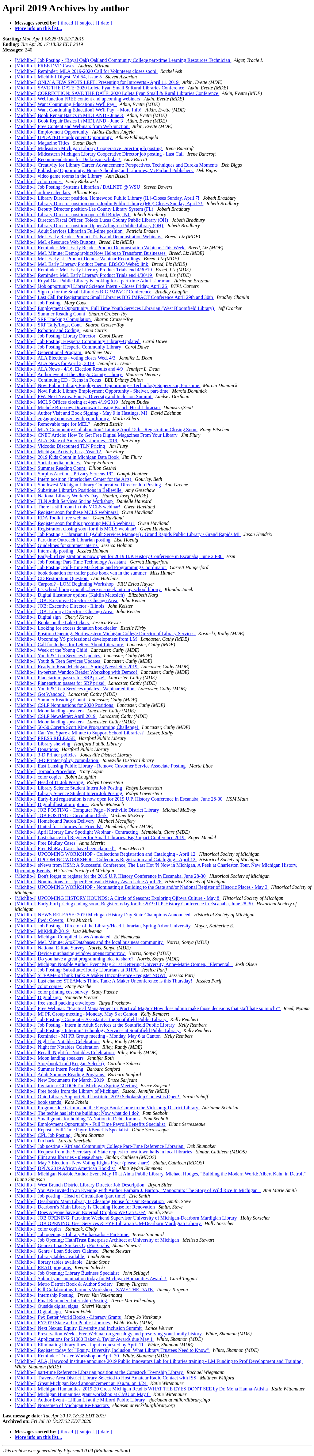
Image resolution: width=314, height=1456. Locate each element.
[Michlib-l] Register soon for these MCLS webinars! (67, 512)
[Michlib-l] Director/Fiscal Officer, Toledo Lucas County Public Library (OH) (92, 220)
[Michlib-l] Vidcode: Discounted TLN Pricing (60, 446)
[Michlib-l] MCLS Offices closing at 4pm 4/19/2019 (67, 402)
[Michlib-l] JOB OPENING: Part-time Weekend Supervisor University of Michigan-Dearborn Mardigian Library (126, 1217)
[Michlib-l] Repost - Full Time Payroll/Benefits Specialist (72, 1129)
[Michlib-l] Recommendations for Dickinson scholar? (68, 159)
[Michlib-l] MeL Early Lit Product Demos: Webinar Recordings (78, 258)
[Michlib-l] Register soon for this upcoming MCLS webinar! (75, 523)
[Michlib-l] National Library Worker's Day (57, 495)
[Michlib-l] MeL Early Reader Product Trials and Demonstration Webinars (89, 236)
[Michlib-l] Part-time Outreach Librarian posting (63, 539)
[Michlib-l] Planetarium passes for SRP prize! (60, 677)
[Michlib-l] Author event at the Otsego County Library (69, 374)
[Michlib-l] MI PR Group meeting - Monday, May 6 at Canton (76, 1014)
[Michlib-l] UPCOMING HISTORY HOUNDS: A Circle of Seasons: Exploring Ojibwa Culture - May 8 (117, 898)
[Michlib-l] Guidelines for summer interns (57, 545)
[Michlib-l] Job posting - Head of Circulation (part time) (71, 1195)
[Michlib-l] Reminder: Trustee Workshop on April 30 (67, 1355)
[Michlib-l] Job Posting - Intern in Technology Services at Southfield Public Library (98, 1030)
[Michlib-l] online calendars (43, 192)
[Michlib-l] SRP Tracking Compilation (53, 319)
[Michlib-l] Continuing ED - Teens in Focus (58, 380)
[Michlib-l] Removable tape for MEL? (53, 424)
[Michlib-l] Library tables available (50, 1256)
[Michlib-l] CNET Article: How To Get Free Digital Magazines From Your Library (97, 435)
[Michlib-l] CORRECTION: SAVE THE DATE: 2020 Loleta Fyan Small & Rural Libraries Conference (117, 93)
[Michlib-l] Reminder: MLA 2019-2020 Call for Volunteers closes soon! (86, 71)
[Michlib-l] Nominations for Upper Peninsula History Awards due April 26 (89, 881)
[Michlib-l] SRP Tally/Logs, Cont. (49, 324)
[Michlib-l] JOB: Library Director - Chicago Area (64, 611)
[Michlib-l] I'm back (35, 1140)
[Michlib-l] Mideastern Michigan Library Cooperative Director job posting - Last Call (100, 154)
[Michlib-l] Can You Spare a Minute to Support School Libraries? (80, 732)
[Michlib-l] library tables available (49, 1262)
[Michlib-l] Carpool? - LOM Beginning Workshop (65, 584)
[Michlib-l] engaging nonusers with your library (62, 418)
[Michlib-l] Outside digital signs (47, 1306)
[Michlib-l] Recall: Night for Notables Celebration (65, 1052)
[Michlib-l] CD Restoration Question (52, 578)
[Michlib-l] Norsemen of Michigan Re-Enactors (62, 1405)
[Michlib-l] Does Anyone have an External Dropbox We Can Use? (80, 1212)
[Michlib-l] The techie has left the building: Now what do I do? (77, 1113)
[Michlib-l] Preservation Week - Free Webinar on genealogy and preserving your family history (109, 1333)
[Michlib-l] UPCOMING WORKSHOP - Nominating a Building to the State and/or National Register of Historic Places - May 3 (142, 887)
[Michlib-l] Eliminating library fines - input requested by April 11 (80, 1344)
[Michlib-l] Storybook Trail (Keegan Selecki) (60, 1063)
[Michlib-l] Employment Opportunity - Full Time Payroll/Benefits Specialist (90, 1124)
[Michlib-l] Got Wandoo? (40, 694)
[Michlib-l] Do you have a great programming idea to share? (75, 958)
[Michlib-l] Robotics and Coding (47, 330)
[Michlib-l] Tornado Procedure (45, 771)
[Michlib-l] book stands (38, 1102)
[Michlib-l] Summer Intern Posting (50, 1069)
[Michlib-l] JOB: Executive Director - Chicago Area (66, 600)
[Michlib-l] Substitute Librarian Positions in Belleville (69, 490)
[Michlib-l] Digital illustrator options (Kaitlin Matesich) (70, 595)
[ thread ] (67, 22)
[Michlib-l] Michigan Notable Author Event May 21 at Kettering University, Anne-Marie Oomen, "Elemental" (124, 964)
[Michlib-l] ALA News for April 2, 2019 (55, 363)
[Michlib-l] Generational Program (48, 352)
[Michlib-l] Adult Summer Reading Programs (60, 1074)
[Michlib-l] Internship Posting (45, 1295)
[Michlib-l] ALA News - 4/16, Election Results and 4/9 (69, 369)
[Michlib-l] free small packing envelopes (55, 1002)
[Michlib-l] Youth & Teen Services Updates (58, 655)
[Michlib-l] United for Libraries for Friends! (59, 826)
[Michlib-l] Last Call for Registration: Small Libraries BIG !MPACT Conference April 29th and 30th (114, 297)
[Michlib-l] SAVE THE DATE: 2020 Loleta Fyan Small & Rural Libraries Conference (100, 87)
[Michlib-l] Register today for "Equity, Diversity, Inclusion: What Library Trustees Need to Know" (112, 1350)
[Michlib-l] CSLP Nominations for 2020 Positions (64, 705)
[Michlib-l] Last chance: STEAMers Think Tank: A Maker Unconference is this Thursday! (104, 980)
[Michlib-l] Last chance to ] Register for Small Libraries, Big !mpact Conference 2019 (100, 837)
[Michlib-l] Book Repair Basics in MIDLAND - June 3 (69, 115)
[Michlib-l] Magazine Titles (43, 142)
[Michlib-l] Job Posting (38, 302)
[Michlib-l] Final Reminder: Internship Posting (61, 1300)
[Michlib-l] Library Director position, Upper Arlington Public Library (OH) (89, 225)
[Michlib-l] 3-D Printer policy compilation (57, 760)
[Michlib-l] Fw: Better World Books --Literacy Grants (68, 1317)
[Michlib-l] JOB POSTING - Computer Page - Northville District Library (87, 810)
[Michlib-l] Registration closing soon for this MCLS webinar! (76, 528)
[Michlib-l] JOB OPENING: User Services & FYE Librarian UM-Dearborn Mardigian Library (108, 1223)
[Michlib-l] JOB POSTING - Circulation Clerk (61, 815)
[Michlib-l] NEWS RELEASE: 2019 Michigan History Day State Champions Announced (103, 914)
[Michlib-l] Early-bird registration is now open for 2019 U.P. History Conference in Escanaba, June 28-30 (119, 556)
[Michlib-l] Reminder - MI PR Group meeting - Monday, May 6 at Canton (88, 1036)
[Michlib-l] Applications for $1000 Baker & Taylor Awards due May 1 (84, 1339)
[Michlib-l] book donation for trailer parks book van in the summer (81, 572)
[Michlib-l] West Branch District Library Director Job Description (80, 1184)
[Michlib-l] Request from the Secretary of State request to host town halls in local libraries (104, 1151)
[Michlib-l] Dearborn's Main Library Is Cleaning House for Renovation (85, 1206)
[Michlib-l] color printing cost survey (52, 991)
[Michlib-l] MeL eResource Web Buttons (56, 242)
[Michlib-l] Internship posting (45, 550)
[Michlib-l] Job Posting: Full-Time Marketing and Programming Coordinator (91, 567)
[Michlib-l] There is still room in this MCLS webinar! (68, 506)
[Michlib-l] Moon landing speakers (50, 710)
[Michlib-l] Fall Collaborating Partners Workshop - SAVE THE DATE (84, 1289)
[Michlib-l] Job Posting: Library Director (56, 335)
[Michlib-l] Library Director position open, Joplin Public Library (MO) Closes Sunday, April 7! (109, 203)
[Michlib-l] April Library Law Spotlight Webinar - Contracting (77, 832)
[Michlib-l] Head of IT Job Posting (49, 782)
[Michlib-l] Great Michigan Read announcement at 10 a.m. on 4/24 (81, 1383)
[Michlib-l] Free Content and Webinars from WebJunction (72, 126)
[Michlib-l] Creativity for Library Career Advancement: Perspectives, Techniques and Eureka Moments (117, 165)
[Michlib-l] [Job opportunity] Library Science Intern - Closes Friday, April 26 (91, 286)
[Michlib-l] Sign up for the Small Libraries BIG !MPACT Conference (84, 291)
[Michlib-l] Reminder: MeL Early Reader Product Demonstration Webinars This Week (100, 247)
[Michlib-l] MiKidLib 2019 (42, 931)
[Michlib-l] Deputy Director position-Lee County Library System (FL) (85, 209)
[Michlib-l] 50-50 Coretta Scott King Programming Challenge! (77, 727)
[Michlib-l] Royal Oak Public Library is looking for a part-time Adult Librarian (93, 280)
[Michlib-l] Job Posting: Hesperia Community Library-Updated (78, 341)
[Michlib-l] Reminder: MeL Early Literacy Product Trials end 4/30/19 (84, 269)
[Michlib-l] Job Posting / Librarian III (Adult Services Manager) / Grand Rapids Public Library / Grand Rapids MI (128, 534)
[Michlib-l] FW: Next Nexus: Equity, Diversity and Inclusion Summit (84, 396)
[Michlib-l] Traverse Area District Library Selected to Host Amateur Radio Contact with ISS (106, 1377)
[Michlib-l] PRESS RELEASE (45, 738)
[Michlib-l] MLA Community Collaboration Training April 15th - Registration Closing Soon (106, 429)
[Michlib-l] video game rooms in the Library (59, 176)
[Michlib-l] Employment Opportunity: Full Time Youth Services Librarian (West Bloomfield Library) (115, 308)
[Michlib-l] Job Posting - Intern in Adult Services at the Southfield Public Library (95, 1025)
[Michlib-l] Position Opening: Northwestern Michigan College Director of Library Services (105, 633)
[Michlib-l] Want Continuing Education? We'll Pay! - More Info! (79, 109)
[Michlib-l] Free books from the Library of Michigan (67, 1091)
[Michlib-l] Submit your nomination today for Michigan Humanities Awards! (91, 1278)
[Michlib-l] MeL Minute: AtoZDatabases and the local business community (89, 942)
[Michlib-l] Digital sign (38, 617)
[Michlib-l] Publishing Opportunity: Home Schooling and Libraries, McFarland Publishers (104, 170)
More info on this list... (38, 28)
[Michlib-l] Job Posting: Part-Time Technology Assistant (71, 561)
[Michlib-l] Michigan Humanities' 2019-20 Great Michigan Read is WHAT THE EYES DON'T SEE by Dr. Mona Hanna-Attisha (142, 1388)
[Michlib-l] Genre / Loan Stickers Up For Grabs (62, 1245)
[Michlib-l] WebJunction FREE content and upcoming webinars (78, 98)
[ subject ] (87, 22)
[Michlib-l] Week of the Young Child (52, 650)
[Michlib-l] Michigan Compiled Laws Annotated (63, 936)
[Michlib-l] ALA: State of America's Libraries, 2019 (66, 440)
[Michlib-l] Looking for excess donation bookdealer (66, 628)
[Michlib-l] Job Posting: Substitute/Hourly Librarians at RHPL (77, 969)
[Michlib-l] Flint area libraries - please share (59, 1157)
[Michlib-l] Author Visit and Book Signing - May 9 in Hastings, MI (81, 413)
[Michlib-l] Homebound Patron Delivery (55, 821)
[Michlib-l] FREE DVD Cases (45, 65)
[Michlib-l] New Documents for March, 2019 (60, 1080)
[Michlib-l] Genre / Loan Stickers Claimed (57, 1251)
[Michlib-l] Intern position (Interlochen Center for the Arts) (73, 479)
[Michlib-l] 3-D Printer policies (46, 754)
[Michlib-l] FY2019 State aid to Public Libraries (63, 1322)
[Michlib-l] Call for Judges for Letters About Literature (69, 644)
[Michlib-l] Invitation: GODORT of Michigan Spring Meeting (76, 1085)
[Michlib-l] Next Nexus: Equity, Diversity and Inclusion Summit (79, 1328)
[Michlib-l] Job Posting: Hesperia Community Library (68, 346)
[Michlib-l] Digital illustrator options (52, 804)
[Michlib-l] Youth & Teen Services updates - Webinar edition (75, 688)
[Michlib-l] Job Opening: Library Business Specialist (67, 1273)
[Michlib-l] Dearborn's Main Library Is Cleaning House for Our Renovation (90, 1201)
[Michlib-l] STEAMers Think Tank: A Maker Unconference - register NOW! (91, 975)
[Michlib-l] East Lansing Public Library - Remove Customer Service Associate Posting (101, 765)
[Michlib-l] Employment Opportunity (52, 131)
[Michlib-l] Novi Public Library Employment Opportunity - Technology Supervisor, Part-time (107, 385)
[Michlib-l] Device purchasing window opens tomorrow (70, 953)
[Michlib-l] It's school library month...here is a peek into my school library (88, 589)
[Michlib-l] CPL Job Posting (43, 1135)
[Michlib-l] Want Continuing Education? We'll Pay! (66, 104)
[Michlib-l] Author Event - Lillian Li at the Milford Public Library (80, 1399)
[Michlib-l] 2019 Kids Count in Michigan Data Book (67, 457)
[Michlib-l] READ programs (43, 1267)
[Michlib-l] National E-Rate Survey (50, 947)
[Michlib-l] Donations (37, 749)
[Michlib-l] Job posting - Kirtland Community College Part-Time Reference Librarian (100, 1146)
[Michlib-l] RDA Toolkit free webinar (52, 517)
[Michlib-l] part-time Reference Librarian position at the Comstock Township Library (99, 1372)
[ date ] (105, 22)
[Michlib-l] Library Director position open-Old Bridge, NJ (73, 214)
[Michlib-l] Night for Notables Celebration (57, 1041)
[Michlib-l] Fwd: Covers (39, 920)
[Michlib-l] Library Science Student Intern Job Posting (69, 787)
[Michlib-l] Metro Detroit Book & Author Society (64, 1284)
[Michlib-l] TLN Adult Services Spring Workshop (64, 501)
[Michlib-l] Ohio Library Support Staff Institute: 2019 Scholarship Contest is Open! (98, 1096)
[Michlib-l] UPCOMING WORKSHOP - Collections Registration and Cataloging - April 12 (106, 854)
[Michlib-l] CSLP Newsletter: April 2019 (56, 716)
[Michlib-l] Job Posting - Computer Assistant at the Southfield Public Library (91, 1019)
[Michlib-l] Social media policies (48, 462)
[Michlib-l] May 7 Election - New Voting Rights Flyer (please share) (83, 1162)
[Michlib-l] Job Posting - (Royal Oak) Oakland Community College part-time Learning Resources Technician (123, 60)
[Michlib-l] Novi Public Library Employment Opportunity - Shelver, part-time (92, 391)
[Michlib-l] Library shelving (43, 743)
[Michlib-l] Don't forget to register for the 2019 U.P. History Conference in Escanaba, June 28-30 (111, 876)
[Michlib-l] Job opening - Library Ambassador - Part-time (72, 1234)
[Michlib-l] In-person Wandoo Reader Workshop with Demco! (76, 672)
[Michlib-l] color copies (39, 181)
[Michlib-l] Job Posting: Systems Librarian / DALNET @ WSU (78, 187)
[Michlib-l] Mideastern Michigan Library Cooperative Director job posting (89, 148)
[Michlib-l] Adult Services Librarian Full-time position (69, 231)
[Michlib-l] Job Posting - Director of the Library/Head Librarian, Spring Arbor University (103, 925)
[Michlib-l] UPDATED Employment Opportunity (64, 137)
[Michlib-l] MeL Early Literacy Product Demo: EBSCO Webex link (82, 264)
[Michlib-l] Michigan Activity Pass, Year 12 (58, 451)
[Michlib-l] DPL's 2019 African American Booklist (65, 1168)
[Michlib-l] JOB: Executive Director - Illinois (60, 606)
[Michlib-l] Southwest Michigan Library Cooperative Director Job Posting (88, 484)
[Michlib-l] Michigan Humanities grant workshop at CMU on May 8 (83, 1394)
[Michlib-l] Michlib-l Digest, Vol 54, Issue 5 (59, 76)
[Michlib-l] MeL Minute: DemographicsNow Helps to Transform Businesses (91, 253)
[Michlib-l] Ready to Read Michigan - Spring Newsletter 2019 (77, 666)
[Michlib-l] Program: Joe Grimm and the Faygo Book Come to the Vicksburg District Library (107, 1107)
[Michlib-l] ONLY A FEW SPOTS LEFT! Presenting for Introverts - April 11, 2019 (97, 82)
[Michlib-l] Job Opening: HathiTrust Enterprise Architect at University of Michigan (97, 1240)
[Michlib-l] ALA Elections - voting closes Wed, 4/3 (66, 357)
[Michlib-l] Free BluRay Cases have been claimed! (65, 848)
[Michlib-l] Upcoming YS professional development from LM (76, 639)
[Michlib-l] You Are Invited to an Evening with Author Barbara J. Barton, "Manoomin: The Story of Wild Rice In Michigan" (138, 1190)
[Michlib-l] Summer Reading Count (50, 313)
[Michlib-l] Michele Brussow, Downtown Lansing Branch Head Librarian (88, 407)
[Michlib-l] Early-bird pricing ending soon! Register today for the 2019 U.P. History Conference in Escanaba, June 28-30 (134, 903)
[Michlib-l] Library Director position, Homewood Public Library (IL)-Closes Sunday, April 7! (108, 198)
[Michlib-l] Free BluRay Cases (46, 843)
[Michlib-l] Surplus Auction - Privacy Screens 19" (64, 473)
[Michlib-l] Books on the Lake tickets (52, 622)
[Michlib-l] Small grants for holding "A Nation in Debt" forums (78, 1118)
